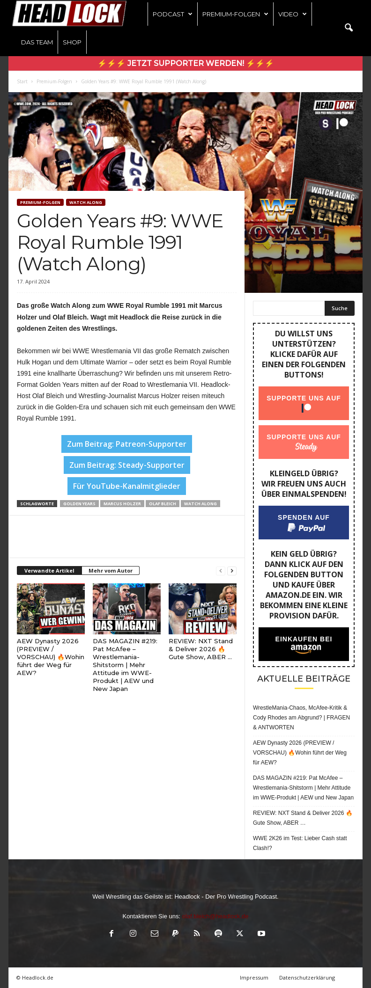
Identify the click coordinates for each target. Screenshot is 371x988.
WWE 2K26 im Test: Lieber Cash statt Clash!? (300, 843)
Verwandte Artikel (49, 570)
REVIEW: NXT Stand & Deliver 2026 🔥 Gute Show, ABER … (201, 649)
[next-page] (232, 571)
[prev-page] (220, 571)
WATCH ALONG (85, 202)
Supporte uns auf (304, 398)
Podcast (173, 14)
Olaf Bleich (162, 504)
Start (22, 81)
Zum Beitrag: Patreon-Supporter (126, 444)
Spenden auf (304, 517)
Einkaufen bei (304, 639)
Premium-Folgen (235, 14)
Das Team (37, 42)
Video (292, 14)
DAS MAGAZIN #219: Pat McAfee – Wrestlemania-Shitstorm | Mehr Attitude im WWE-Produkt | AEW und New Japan (125, 664)
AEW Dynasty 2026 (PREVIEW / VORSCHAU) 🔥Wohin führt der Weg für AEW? (50, 656)
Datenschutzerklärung (307, 977)
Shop (72, 42)
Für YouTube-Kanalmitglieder (126, 486)
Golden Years (79, 504)
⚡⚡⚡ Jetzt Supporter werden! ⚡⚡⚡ (185, 63)
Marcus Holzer (122, 504)
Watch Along (200, 504)
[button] (348, 28)
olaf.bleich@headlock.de (215, 916)
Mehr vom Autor (111, 570)
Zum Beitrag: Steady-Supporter (127, 465)
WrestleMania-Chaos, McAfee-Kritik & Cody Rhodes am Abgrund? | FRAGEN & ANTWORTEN (301, 718)
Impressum (254, 977)
